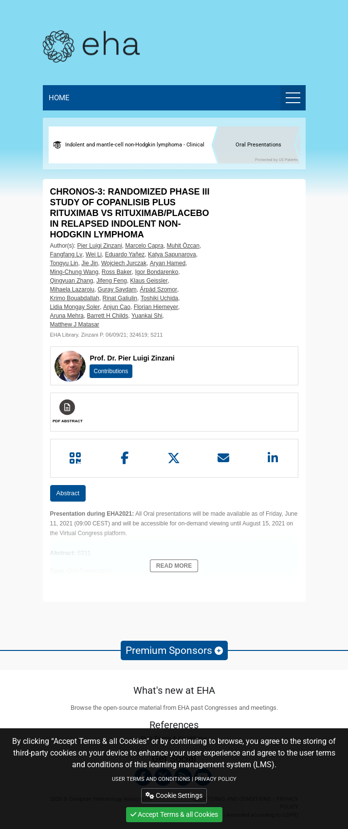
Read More (174, 565)
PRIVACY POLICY (216, 779)
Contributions (111, 371)
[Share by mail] (223, 458)
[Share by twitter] (174, 458)
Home (59, 97)
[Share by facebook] (124, 458)
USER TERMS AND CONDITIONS (151, 779)
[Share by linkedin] (273, 458)
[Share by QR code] (75, 458)
